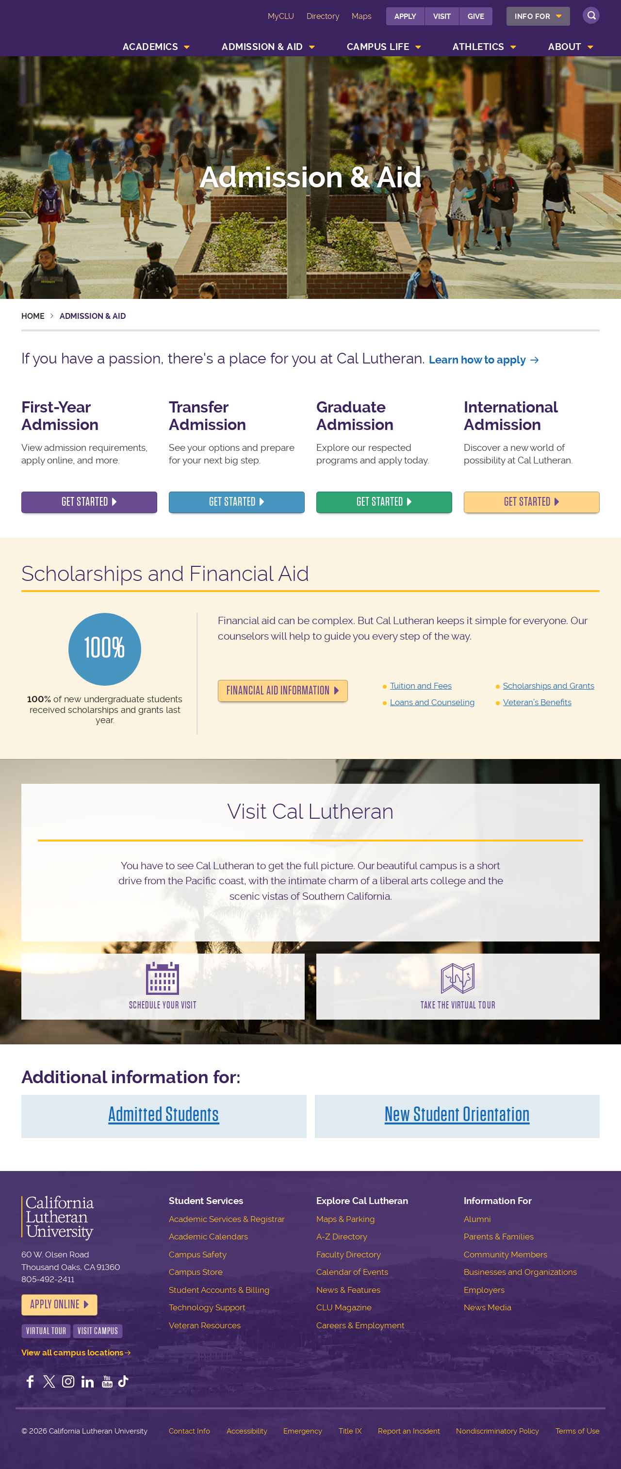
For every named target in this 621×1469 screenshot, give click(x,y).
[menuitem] (538, 16)
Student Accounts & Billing (219, 1290)
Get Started (85, 502)
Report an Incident (409, 1431)
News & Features (348, 1290)
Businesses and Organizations (520, 1272)
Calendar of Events (352, 1272)
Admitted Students (163, 1114)
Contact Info (189, 1431)
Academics (151, 46)
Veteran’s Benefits (537, 702)
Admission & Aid (262, 46)
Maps (362, 16)
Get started (232, 502)
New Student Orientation (457, 1114)
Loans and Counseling (432, 702)
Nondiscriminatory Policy (497, 1431)
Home (33, 316)
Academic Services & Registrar (227, 1219)
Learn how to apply (477, 359)
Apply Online (55, 1304)
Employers (484, 1290)
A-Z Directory (341, 1236)
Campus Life (378, 46)
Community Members (505, 1254)
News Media (487, 1307)
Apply (405, 16)
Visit (442, 16)
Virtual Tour (46, 1331)
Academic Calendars (208, 1236)
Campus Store (196, 1272)
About (565, 46)
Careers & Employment (360, 1325)
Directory (323, 16)
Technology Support (207, 1307)
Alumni (477, 1219)
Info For (532, 16)
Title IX (350, 1431)
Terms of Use (578, 1431)
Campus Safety (198, 1254)
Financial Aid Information (278, 690)
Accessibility (247, 1431)
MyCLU (281, 16)
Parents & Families (499, 1236)
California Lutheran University (64, 23)
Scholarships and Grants (548, 686)
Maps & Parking (345, 1219)
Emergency (302, 1431)
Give (476, 16)
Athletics (479, 46)
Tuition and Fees (421, 686)
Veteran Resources (205, 1325)
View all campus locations (72, 1352)
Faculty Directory (348, 1254)
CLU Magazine (344, 1307)
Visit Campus (98, 1331)
